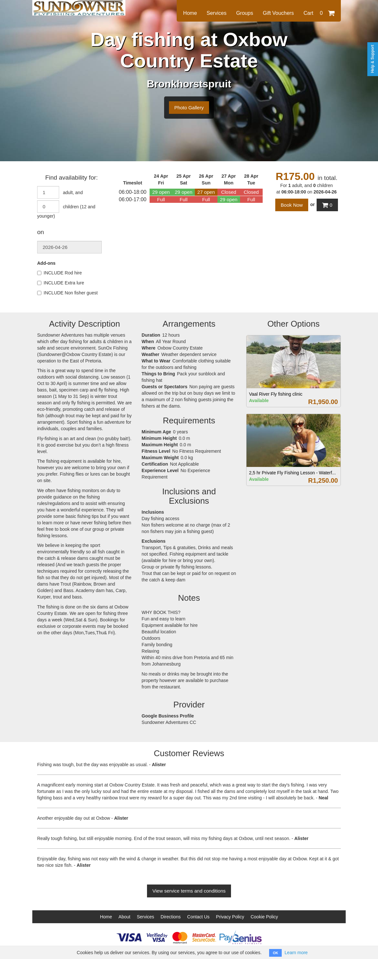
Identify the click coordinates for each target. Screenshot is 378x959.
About (125, 916)
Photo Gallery (189, 107)
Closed (228, 192)
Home (190, 13)
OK (275, 953)
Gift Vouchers (278, 13)
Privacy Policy (230, 916)
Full (161, 199)
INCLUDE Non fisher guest (67, 292)
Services (216, 13)
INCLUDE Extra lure (60, 282)
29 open (161, 192)
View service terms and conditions (189, 891)
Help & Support (372, 59)
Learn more (296, 952)
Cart (318, 13)
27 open (206, 192)
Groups (244, 13)
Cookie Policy (264, 916)
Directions (171, 916)
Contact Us (198, 916)
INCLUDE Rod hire (59, 272)
